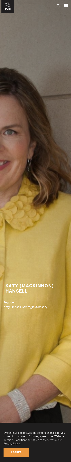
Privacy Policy (12, 443)
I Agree (16, 452)
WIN (7, 2)
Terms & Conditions (15, 440)
